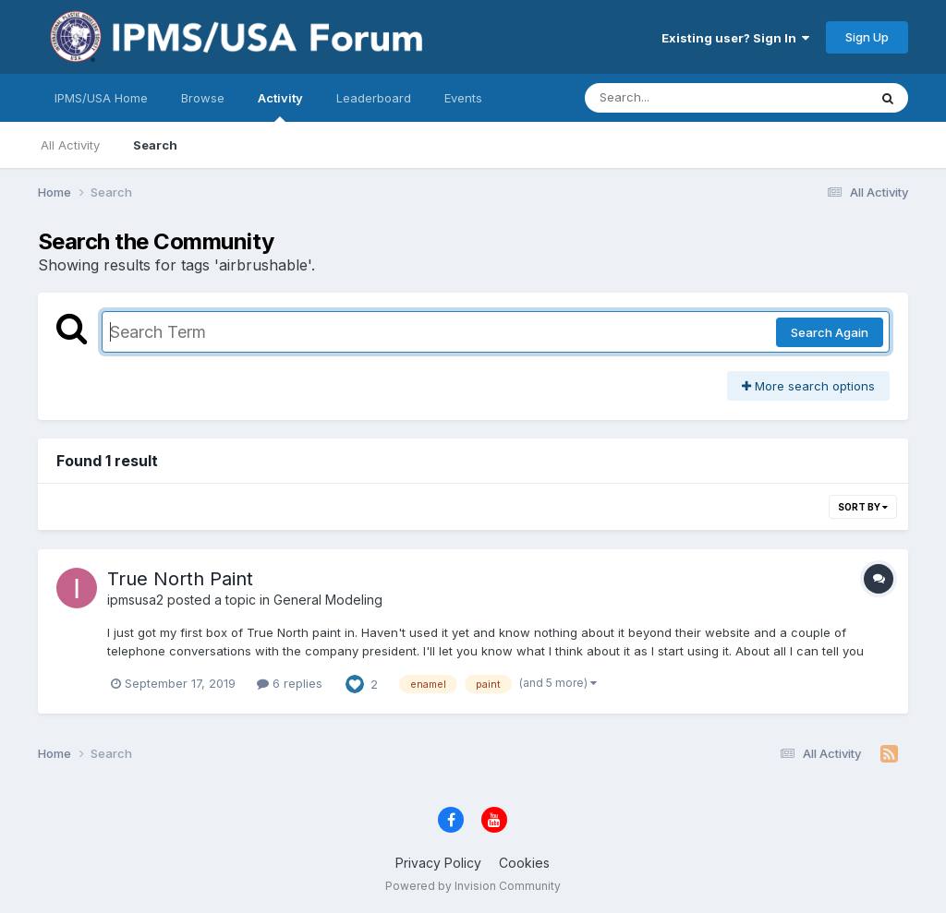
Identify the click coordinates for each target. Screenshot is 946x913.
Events (463, 97)
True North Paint (180, 579)
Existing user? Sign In (735, 37)
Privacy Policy (438, 863)
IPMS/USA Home (101, 97)
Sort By (863, 506)
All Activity (70, 145)
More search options (808, 385)
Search (155, 145)
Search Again (829, 332)
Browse (202, 97)
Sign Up (867, 37)
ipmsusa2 (135, 599)
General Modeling (327, 599)
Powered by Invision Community (473, 886)
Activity (280, 106)
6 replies (289, 683)
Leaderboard (373, 97)
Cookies (524, 863)
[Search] (676, 98)
